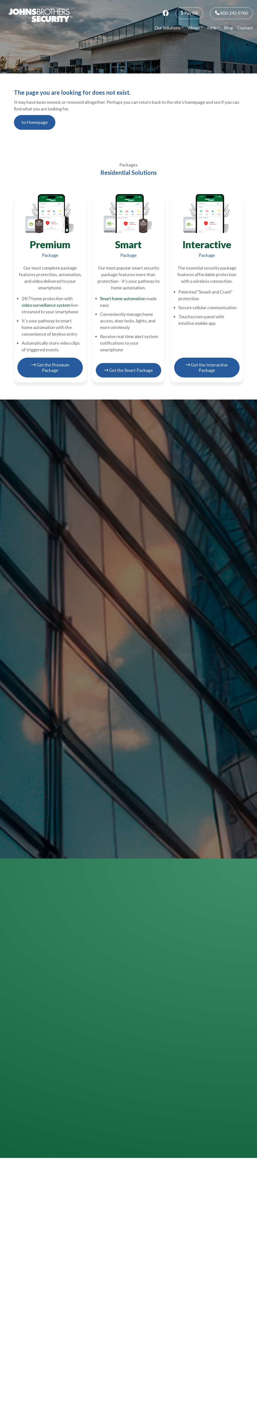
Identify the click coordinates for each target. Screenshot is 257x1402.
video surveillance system (46, 305)
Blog (228, 27)
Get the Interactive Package (207, 367)
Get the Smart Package (128, 370)
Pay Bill (189, 13)
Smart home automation (123, 298)
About (195, 27)
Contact (245, 27)
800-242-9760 (231, 13)
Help (213, 27)
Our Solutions (169, 27)
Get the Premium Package (50, 367)
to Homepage (35, 122)
